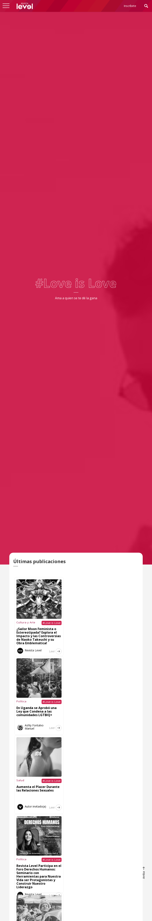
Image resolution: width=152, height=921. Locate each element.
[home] (25, 6)
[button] (6, 6)
